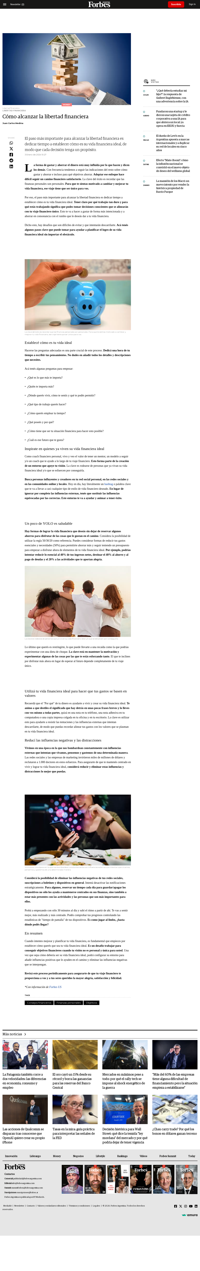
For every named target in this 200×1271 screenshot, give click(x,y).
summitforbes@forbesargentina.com (27, 1188)
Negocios (78, 1156)
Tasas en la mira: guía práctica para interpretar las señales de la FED (73, 1134)
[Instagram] (185, 1206)
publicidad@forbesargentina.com (27, 1179)
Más (170, 81)
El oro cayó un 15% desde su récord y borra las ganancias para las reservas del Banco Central (72, 1081)
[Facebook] (175, 1206)
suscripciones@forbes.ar (27, 1193)
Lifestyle (100, 1156)
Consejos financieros (39, 1002)
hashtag (108, 484)
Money (57, 1156)
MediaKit (7, 1206)
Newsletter (19, 1206)
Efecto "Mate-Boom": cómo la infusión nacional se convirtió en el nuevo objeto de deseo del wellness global (173, 166)
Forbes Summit (167, 1156)
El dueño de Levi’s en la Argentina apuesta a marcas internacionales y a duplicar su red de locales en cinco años (172, 143)
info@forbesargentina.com (23, 1183)
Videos (143, 1156)
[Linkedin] (196, 1206)
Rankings (122, 1156)
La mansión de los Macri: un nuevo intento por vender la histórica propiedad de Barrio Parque (172, 186)
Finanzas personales (69, 1002)
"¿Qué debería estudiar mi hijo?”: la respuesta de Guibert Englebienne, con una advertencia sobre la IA (172, 96)
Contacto (31, 1206)
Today (191, 1156)
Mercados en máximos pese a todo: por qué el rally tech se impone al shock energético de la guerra (123, 1081)
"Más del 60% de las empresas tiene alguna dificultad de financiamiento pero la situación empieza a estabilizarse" (175, 1081)
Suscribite (176, 4)
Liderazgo (35, 1156)
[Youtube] (191, 1206)
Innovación (11, 1156)
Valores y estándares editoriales (52, 1206)
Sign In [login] (192, 4)
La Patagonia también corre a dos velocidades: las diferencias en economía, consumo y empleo (24, 1081)
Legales (96, 1206)
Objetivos (91, 1002)
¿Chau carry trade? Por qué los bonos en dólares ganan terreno (174, 1131)
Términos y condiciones (79, 1206)
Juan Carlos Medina (12, 123)
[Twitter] (180, 1206)
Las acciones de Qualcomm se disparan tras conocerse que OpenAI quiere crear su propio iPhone (23, 1136)
